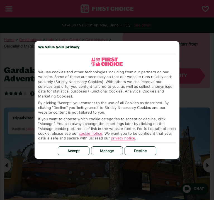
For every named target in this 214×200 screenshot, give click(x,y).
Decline (140, 151)
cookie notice (90, 133)
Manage (107, 151)
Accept (73, 151)
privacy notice (123, 138)
